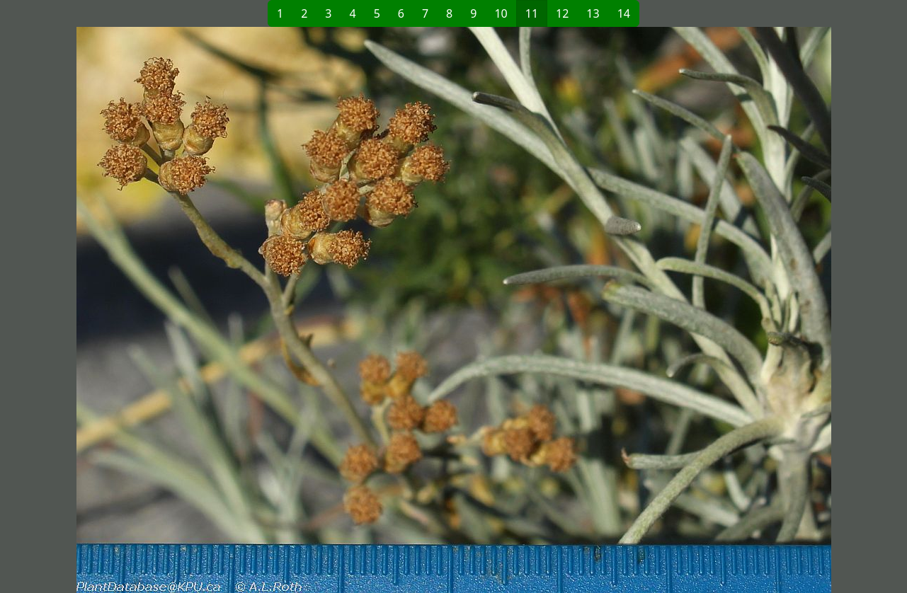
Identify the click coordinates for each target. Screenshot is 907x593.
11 (531, 13)
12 (562, 13)
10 (500, 13)
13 (592, 13)
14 (623, 13)
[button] (256, 310)
